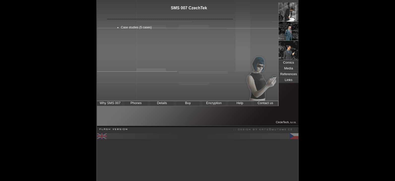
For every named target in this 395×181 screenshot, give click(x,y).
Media (288, 68)
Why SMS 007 (110, 103)
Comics (288, 62)
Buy (188, 103)
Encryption (213, 103)
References (288, 74)
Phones (136, 103)
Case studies (129, 27)
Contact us (265, 103)
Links (288, 80)
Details (162, 103)
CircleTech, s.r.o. (286, 122)
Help (240, 103)
